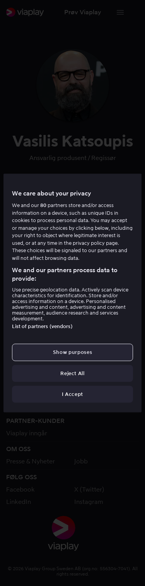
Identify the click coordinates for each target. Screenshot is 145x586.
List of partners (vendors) (42, 326)
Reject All (72, 373)
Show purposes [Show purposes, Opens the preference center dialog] (72, 352)
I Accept (72, 394)
